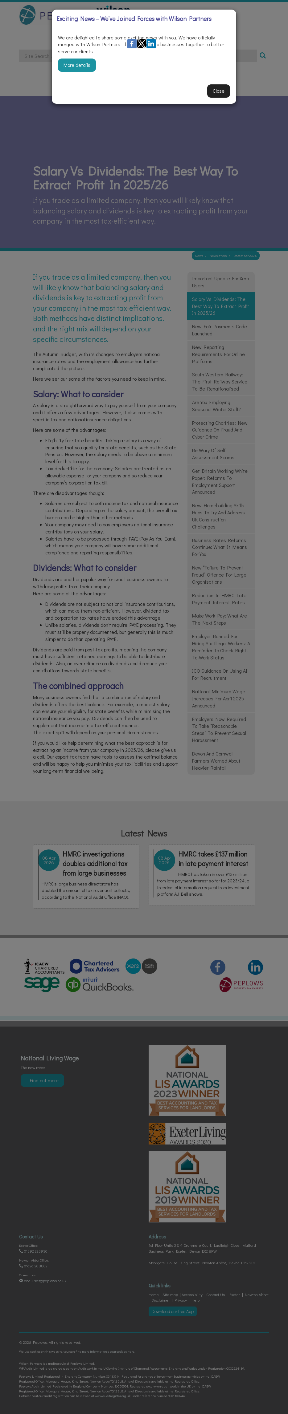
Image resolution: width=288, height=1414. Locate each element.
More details (77, 65)
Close (218, 90)
